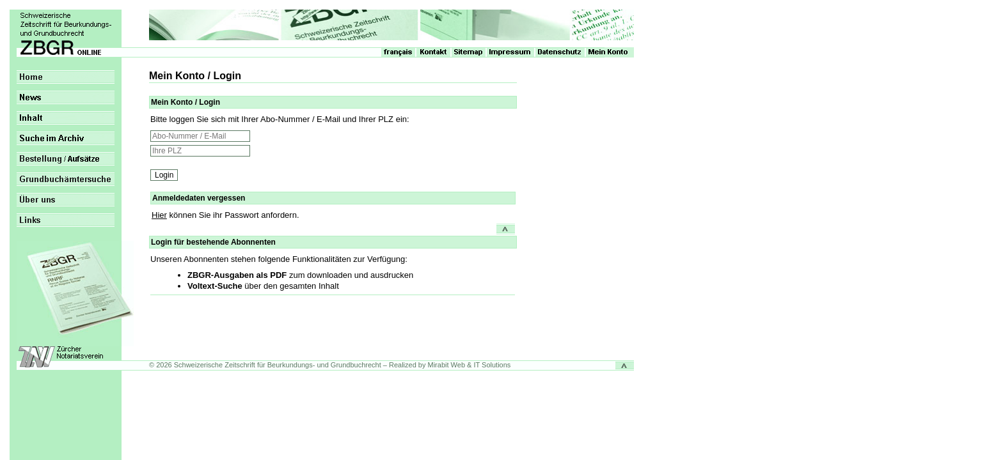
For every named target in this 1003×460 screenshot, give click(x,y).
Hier (159, 215)
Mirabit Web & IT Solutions (469, 365)
